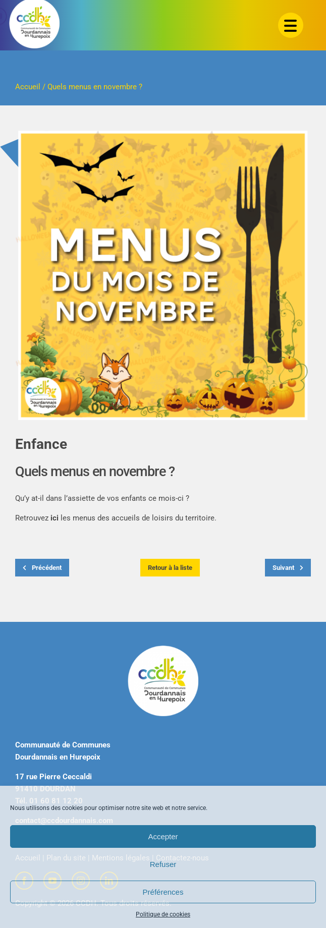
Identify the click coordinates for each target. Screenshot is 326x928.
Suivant (288, 567)
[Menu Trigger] (290, 25)
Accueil (27, 86)
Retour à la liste (170, 567)
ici (54, 518)
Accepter (163, 836)
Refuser (163, 864)
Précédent (42, 567)
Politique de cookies (163, 914)
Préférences (163, 892)
